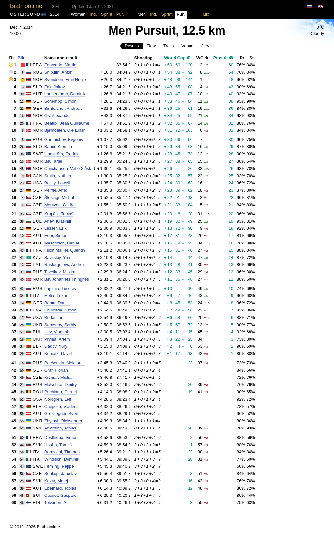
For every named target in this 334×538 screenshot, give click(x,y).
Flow (151, 45)
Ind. (93, 14)
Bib (20, 57)
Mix (206, 14)
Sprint (106, 14)
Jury (205, 45)
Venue (187, 45)
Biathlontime (26, 6)
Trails (168, 45)
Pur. (120, 14)
